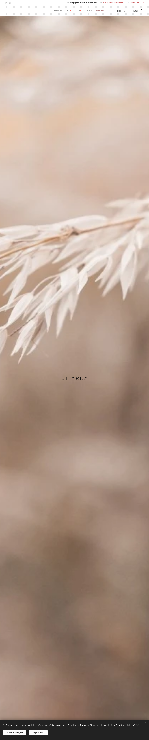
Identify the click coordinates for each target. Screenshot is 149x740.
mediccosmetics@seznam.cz (114, 2)
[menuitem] (81, 10)
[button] (122, 10)
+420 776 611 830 (137, 2)
